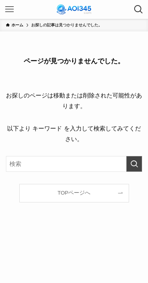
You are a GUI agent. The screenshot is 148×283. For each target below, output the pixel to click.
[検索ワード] (74, 164)
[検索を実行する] (134, 164)
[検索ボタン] (138, 9)
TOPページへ (74, 193)
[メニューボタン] (9, 9)
